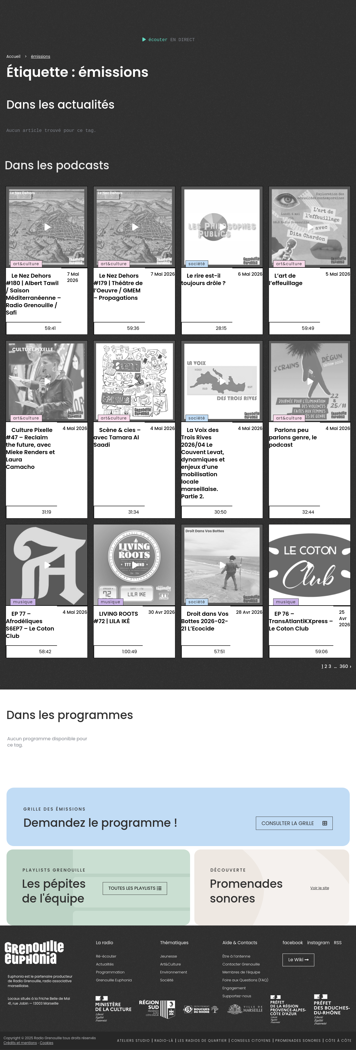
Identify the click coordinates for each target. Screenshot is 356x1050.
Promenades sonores (298, 1040)
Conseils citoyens (251, 1040)
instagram (318, 943)
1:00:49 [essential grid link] (129, 651)
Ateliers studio (133, 1040)
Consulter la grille (294, 823)
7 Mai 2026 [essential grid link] (73, 277)
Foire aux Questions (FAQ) (245, 980)
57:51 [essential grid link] (219, 651)
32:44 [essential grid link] (308, 512)
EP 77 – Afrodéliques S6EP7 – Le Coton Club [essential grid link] (30, 625)
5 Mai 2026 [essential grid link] (338, 274)
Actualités (105, 964)
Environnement (173, 972)
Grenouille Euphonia (114, 980)
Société (167, 980)
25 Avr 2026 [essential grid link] (344, 618)
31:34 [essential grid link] (133, 512)
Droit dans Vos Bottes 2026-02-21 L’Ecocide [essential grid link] (205, 621)
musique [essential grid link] (23, 602)
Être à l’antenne (236, 956)
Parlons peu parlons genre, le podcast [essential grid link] (293, 437)
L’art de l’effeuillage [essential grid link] (286, 279)
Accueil (13, 56)
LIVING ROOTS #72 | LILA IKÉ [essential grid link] (116, 617)
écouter (155, 40)
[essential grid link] (46, 227)
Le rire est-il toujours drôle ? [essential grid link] (203, 279)
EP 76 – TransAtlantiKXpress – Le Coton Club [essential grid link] (301, 621)
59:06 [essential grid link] (321, 651)
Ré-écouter (106, 956)
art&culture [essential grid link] (26, 264)
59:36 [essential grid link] (133, 328)
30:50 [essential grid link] (220, 512)
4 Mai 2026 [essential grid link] (75, 428)
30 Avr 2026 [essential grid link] (161, 612)
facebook (293, 943)
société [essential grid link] (197, 264)
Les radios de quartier (202, 1040)
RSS (338, 943)
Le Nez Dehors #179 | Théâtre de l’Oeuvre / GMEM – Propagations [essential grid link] (118, 287)
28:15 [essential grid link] (221, 328)
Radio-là (164, 1040)
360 (344, 666)
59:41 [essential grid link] (50, 328)
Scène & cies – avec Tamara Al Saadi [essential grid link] (117, 437)
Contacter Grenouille (241, 964)
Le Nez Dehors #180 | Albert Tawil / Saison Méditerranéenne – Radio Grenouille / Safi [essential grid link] (33, 294)
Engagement (234, 988)
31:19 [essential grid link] (46, 512)
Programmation (110, 972)
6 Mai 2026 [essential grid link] (250, 274)
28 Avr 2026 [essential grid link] (249, 612)
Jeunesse (168, 956)
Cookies (46, 1042)
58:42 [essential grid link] (45, 651)
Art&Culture (170, 964)
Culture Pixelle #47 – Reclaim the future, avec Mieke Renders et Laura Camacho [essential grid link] (30, 448)
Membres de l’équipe (241, 972)
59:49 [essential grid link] (308, 328)
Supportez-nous (236, 996)
